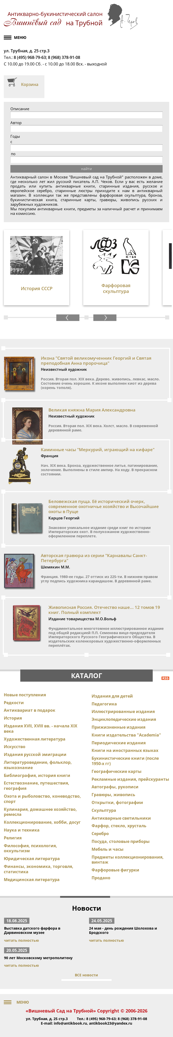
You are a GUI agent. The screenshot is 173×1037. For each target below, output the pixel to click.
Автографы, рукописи (115, 787)
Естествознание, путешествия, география (36, 785)
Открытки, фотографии (117, 802)
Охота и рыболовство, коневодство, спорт (42, 798)
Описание (19, 108)
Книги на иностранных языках (125, 750)
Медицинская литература (32, 879)
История (13, 718)
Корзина (29, 84)
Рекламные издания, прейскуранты (130, 779)
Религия (13, 838)
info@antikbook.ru (70, 1023)
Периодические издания (119, 743)
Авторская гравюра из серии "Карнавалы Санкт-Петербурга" (94, 557)
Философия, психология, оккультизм (30, 848)
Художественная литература (34, 739)
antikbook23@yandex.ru (110, 1023)
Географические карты (117, 771)
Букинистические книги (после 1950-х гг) (125, 760)
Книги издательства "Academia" (126, 735)
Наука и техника (22, 830)
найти (86, 168)
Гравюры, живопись (113, 794)
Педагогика (104, 704)
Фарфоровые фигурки (115, 870)
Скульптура (104, 810)
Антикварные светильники (121, 818)
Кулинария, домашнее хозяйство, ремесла (40, 811)
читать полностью (21, 940)
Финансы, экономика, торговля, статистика (38, 869)
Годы (15, 136)
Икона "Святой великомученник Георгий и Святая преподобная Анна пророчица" (96, 360)
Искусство (14, 746)
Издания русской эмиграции (35, 754)
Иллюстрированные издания (123, 711)
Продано (101, 878)
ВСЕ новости (86, 975)
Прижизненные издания (118, 727)
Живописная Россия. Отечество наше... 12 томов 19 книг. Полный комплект (104, 609)
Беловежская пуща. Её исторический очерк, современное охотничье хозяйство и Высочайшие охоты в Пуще (103, 506)
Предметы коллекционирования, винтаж (128, 859)
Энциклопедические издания (124, 719)
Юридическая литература (32, 858)
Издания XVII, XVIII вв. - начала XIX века (40, 728)
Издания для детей (112, 696)
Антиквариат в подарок (29, 710)
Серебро (100, 833)
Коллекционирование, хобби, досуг (42, 822)
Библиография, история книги (37, 775)
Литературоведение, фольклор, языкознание (38, 764)
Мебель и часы (108, 849)
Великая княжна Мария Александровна (91, 410)
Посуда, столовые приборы (121, 841)
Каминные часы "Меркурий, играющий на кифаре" (97, 449)
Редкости (14, 702)
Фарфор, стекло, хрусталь (119, 825)
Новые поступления (25, 695)
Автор (16, 122)
